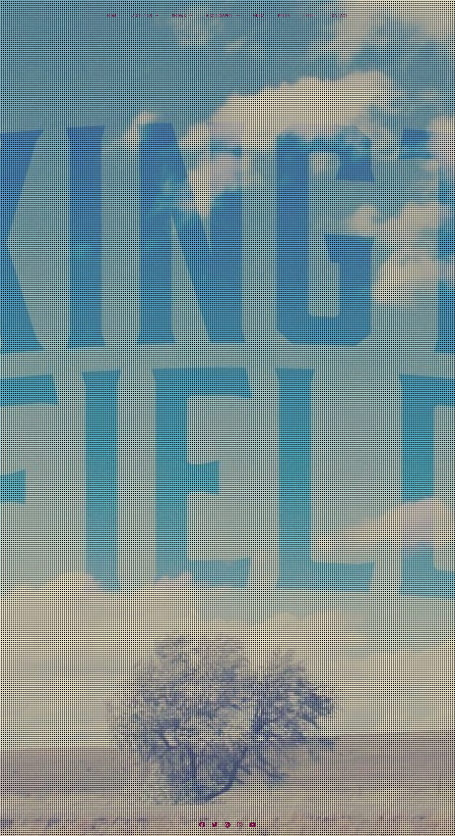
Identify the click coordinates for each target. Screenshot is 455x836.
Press (284, 15)
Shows (179, 15)
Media (259, 15)
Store (309, 15)
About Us (142, 15)
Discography (219, 15)
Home (113, 15)
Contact (338, 15)
